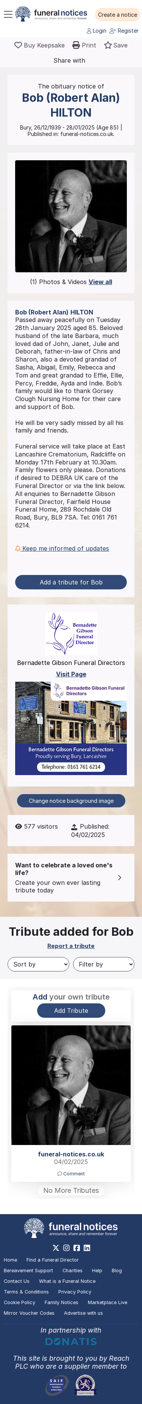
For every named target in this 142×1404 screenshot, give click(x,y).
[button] (117, 15)
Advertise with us (83, 1313)
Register (124, 30)
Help (97, 1270)
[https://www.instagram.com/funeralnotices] (66, 1247)
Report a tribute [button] (71, 945)
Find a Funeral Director (53, 1260)
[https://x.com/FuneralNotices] (55, 1247)
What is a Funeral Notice (67, 1281)
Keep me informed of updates (62, 548)
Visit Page (71, 674)
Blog (117, 1270)
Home (10, 1260)
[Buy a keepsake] (39, 45)
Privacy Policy (74, 1292)
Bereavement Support (28, 1270)
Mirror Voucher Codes (29, 1313)
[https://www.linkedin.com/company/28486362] (87, 1247)
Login (96, 30)
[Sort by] (38, 964)
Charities (72, 1270)
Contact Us (17, 1281)
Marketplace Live (107, 1302)
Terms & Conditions (26, 1292)
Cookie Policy (19, 1302)
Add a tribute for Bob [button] (71, 582)
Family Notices (61, 1302)
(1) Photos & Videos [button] (71, 282)
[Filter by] (104, 964)
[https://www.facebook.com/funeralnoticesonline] (76, 1247)
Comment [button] (71, 1174)
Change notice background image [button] (71, 801)
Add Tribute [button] (71, 1010)
